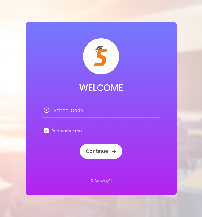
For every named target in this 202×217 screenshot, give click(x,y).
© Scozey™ (101, 181)
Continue (101, 151)
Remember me (67, 130)
